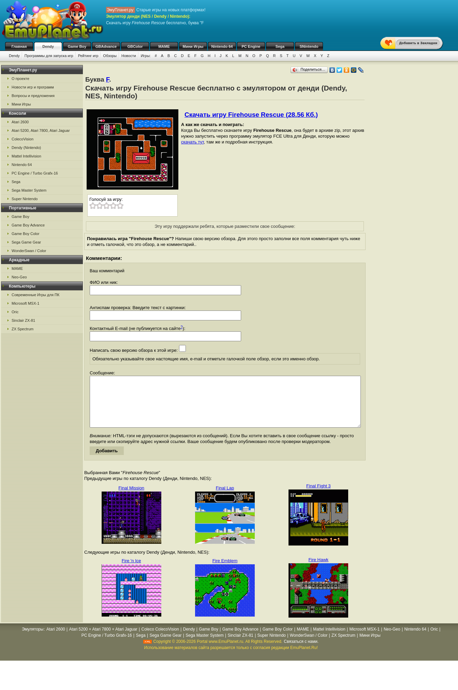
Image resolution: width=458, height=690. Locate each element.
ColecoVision (22, 139)
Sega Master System (29, 190)
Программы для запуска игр (49, 56)
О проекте (20, 79)
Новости (128, 56)
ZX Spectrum (22, 329)
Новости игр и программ (33, 87)
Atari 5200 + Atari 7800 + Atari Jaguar (103, 639)
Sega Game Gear (26, 242)
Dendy (48, 46)
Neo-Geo (19, 277)
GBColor (135, 46)
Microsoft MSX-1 (25, 303)
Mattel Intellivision (26, 156)
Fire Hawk (319, 569)
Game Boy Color (25, 234)
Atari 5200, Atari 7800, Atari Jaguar (41, 130)
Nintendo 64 (222, 46)
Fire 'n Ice (131, 571)
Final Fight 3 (318, 496)
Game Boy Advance (28, 225)
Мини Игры (193, 46)
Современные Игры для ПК (35, 295)
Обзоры (110, 56)
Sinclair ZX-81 (23, 320)
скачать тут (192, 141)
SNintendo (309, 46)
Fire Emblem (225, 571)
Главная (19, 46)
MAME (164, 46)
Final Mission (131, 498)
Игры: (146, 56)
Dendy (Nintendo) (26, 148)
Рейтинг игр (88, 56)
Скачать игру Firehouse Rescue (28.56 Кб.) (251, 114)
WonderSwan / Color (29, 251)
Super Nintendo (25, 199)
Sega (280, 46)
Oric (15, 312)
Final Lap (225, 498)
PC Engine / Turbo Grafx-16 (35, 173)
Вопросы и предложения (33, 96)
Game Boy (77, 46)
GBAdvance (106, 46)
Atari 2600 (20, 122)
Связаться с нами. (301, 651)
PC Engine (250, 46)
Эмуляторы (32, 639)
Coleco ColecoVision (160, 639)
